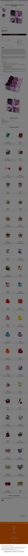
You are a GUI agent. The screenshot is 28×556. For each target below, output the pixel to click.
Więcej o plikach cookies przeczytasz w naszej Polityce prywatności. (10, 549)
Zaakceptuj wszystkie (21, 551)
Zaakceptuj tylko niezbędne (7, 551)
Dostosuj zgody (15, 551)
